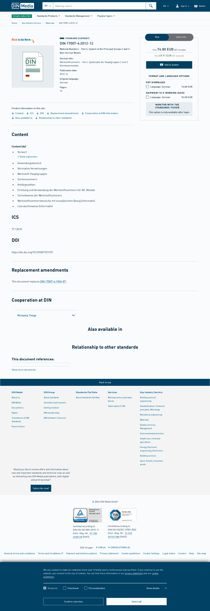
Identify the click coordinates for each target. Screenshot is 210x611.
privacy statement (134, 573)
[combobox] (104, 5)
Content (17, 113)
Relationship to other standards (53, 117)
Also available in (22, 117)
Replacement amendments (63, 113)
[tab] (46, 315)
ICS (30, 113)
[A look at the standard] (33, 63)
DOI (40, 113)
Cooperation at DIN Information (100, 113)
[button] (182, 6)
